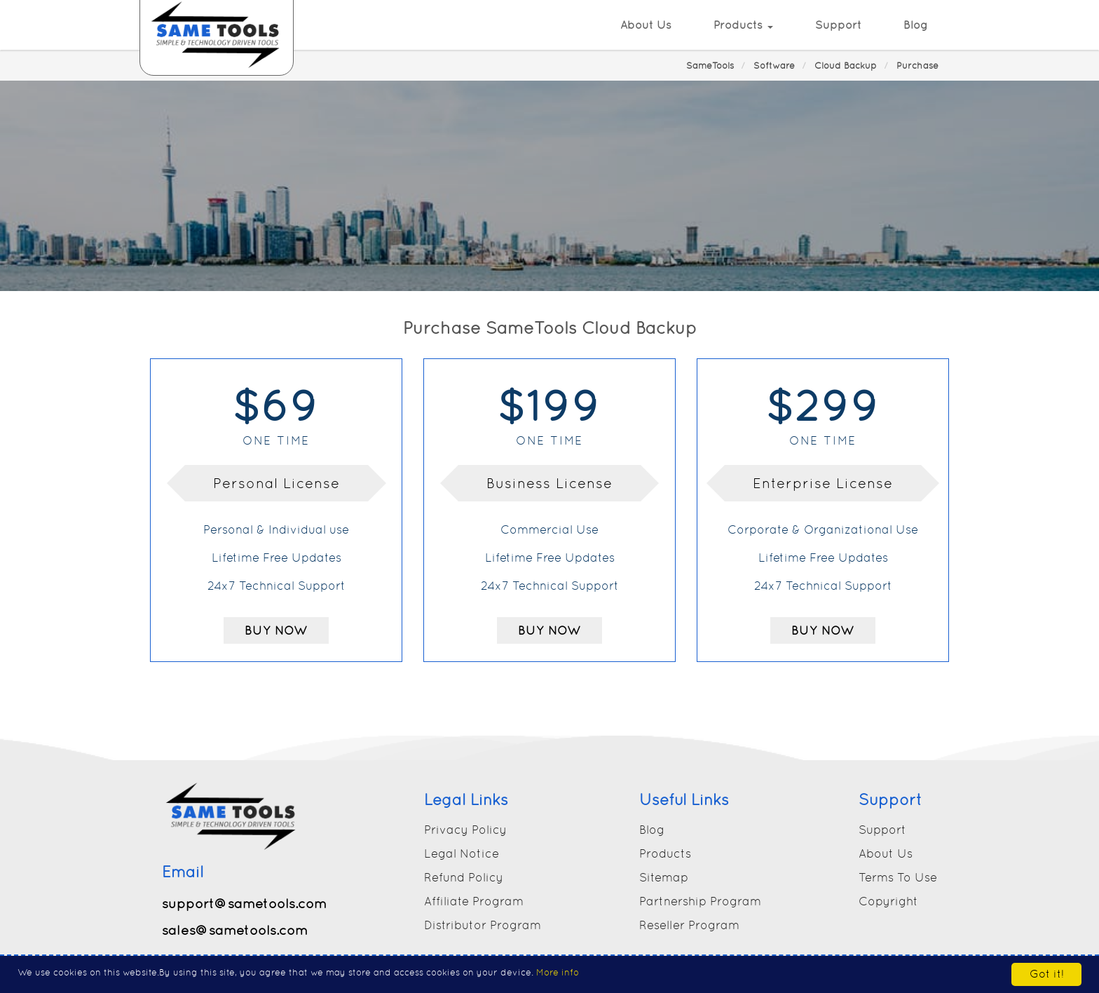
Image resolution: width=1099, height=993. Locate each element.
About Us (645, 25)
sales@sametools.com (235, 930)
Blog (915, 25)
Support (838, 25)
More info (557, 972)
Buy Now (276, 630)
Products (743, 25)
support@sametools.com (244, 903)
